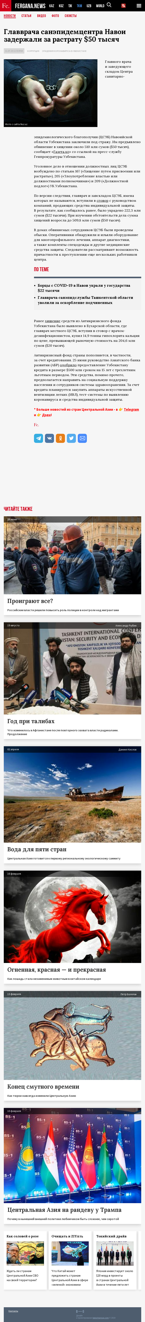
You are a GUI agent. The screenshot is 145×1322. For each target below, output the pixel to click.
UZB (90, 5)
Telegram (131, 409)
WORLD (101, 5)
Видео (41, 16)
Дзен (46, 415)
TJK (71, 5)
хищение (52, 321)
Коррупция (33, 51)
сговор (102, 200)
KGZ (61, 5)
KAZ (51, 5)
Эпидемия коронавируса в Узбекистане (64, 51)
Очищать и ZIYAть (67, 1236)
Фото (55, 16)
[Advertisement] (72, 477)
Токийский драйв (111, 1236)
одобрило (68, 365)
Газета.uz (61, 152)
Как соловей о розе (23, 1236)
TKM (80, 5)
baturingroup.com (101, 1318)
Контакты (13, 1311)
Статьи (27, 16)
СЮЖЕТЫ (71, 16)
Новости (10, 16)
